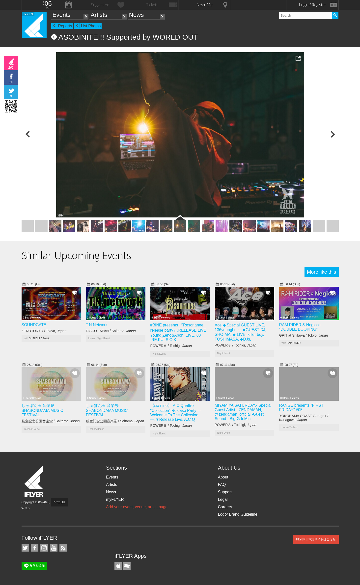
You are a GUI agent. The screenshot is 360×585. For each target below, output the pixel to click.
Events (62, 14)
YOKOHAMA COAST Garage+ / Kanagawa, (304, 418)
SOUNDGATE (34, 325)
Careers (225, 507)
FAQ (222, 484)
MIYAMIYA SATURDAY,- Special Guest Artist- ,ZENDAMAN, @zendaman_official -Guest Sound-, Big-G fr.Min (243, 412)
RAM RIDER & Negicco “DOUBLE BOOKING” (300, 327)
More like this (321, 272)
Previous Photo (28, 134)
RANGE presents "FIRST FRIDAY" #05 (301, 407)
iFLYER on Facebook (34, 548)
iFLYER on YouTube (53, 548)
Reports (65, 26)
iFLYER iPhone (118, 566)
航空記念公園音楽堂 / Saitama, (51, 421)
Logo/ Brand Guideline (237, 514)
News (136, 14)
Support (225, 492)
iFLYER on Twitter (25, 548)
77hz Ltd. (59, 502)
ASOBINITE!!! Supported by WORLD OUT (128, 37)
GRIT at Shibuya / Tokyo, (303, 335)
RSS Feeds (63, 548)
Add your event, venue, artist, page (136, 507)
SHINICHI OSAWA (39, 338)
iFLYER (34, 481)
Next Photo (332, 134)
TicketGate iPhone (127, 566)
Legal (222, 499)
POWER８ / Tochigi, (171, 346)
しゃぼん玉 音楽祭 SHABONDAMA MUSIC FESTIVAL (42, 410)
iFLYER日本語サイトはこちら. (316, 539)
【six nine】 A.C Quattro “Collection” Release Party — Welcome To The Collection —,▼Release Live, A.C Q (175, 412)
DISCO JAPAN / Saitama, (111, 331)
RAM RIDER (294, 343)
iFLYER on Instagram (44, 548)
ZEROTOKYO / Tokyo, (44, 331)
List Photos (91, 26)
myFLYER (115, 499)
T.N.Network (97, 325)
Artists (99, 14)
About (223, 477)
